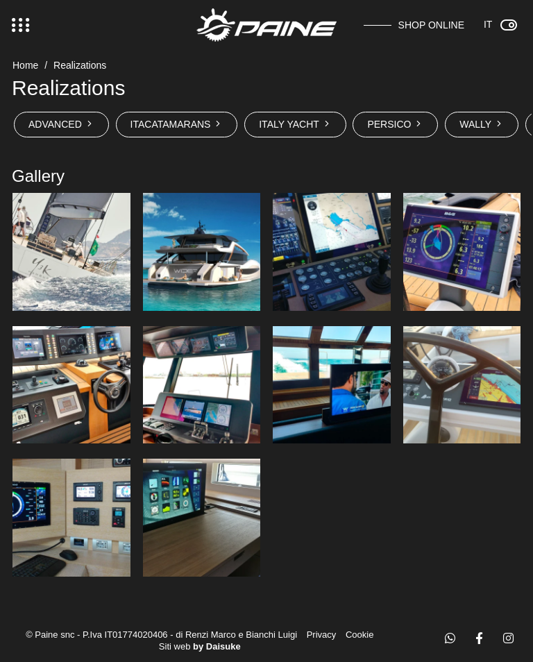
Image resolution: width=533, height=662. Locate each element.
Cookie (359, 634)
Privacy (322, 634)
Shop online (431, 25)
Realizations (79, 65)
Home (25, 65)
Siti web (200, 646)
